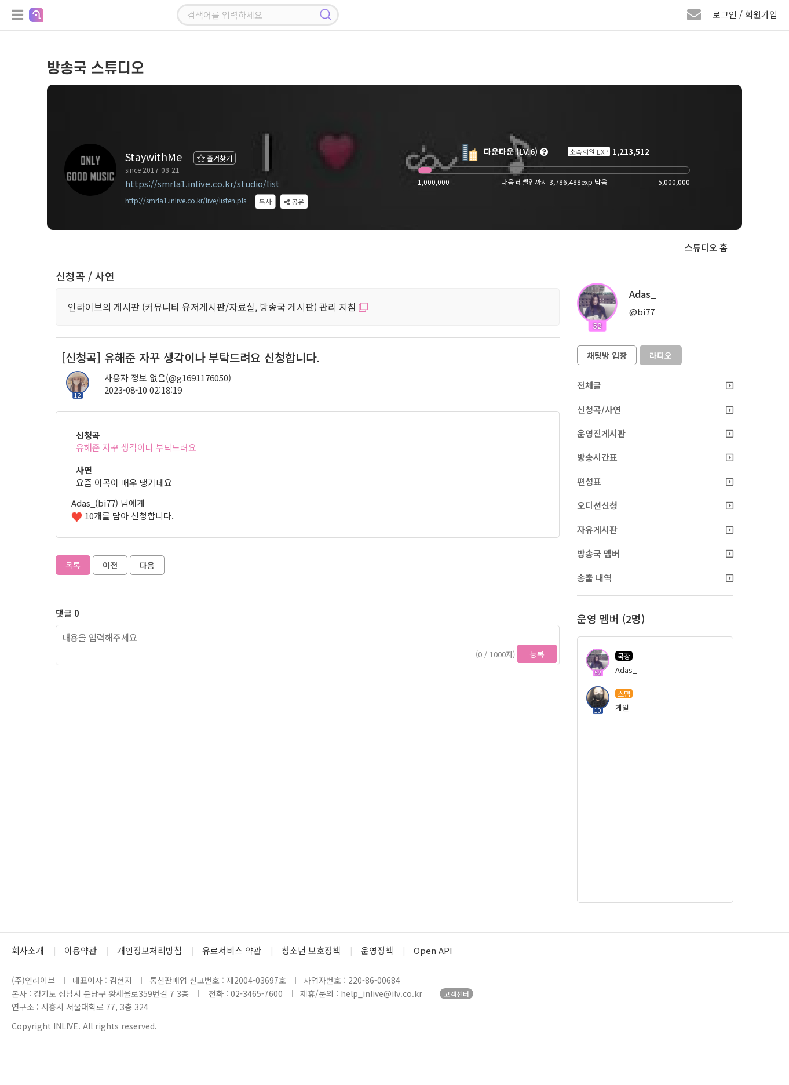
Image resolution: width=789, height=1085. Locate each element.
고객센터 (456, 994)
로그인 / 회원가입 (745, 14)
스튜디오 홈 (706, 247)
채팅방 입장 (607, 355)
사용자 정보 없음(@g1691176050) (167, 378)
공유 (294, 201)
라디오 (660, 355)
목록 (73, 565)
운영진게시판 (655, 433)
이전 (110, 565)
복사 (265, 201)
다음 (147, 565)
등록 (537, 654)
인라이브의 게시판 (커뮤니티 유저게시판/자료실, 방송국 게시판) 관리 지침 (218, 307)
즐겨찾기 (214, 158)
